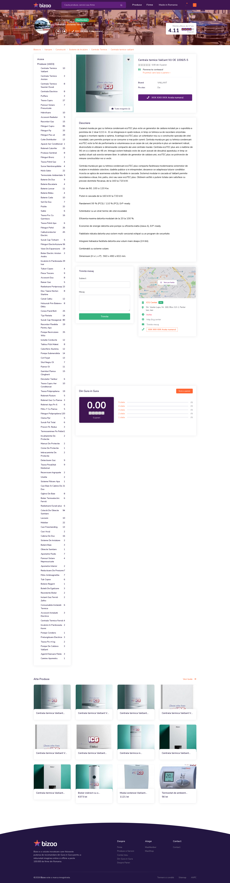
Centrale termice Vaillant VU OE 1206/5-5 (93, 713)
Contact (176, 847)
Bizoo (43, 877)
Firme (150, 4)
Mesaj (81, 291)
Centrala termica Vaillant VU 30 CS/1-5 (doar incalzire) (177, 713)
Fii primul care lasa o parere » (156, 72)
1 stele (121, 417)
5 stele (121, 402)
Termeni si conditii (165, 877)
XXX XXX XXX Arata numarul (89, 31)
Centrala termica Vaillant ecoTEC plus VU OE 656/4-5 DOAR (51, 713)
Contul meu (122, 854)
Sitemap (182, 877)
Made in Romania (168, 4)
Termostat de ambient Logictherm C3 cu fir (174, 792)
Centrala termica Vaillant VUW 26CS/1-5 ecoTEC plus (51, 792)
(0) (192, 402)
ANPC (193, 877)
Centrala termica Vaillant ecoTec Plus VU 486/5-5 (133, 713)
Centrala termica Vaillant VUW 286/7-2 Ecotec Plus (92, 753)
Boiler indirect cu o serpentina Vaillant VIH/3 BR (93, 792)
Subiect (82, 278)
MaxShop (149, 850)
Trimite (104, 316)
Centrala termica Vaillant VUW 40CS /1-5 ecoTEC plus (177, 753)
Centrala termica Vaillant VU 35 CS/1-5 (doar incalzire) (51, 753)
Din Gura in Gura (125, 858)
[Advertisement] (135, 361)
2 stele (121, 413)
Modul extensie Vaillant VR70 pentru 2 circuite (132, 792)
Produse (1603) (45, 64)
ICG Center (63, 20)
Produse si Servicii (125, 850)
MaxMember (150, 847)
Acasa (40, 59)
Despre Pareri (123, 862)
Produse (137, 4)
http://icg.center (154, 319)
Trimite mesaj (153, 324)
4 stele (121, 405)
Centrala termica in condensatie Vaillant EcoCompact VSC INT (131, 753)
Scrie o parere (184, 391)
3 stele (121, 409)
